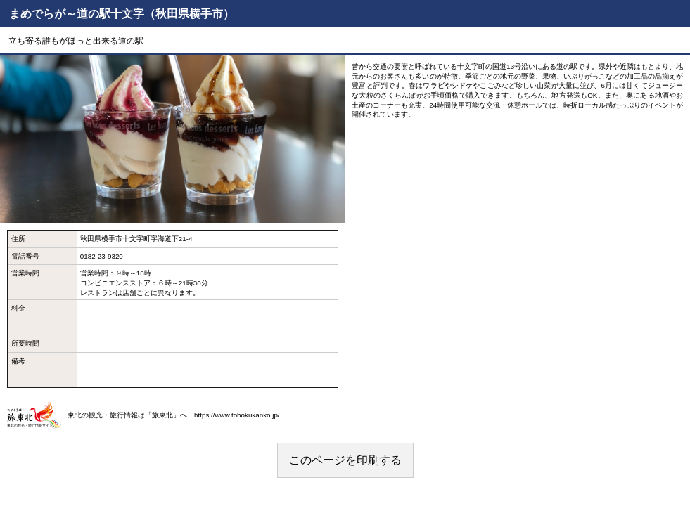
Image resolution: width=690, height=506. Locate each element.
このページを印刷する (345, 460)
